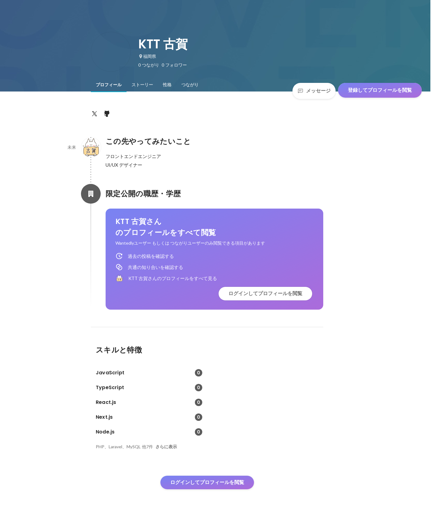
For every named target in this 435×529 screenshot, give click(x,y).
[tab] (109, 84)
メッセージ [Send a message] (314, 90)
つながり (190, 85)
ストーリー (142, 85)
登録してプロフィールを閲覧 (380, 90)
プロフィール (109, 85)
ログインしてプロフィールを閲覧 (265, 293)
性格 (167, 85)
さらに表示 (166, 447)
